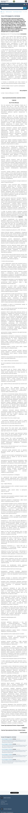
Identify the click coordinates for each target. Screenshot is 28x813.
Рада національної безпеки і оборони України (4, 1)
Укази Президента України (17, 11)
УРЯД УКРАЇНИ (3, 802)
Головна (3, 11)
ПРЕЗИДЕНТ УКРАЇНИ (4, 801)
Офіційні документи (9, 11)
